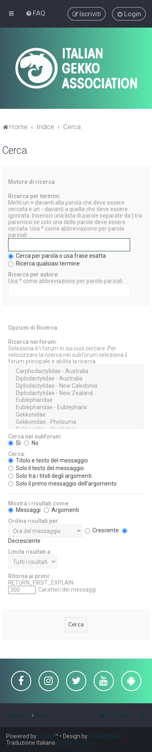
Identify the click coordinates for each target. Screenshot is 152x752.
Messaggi (24, 509)
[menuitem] (35, 13)
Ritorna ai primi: (29, 575)
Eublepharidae (76, 400)
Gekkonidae (76, 414)
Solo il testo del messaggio (46, 467)
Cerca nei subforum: (35, 435)
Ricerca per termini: (34, 195)
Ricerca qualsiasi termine (44, 263)
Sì (14, 442)
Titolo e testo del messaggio (48, 459)
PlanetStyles (105, 736)
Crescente (102, 530)
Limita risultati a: (30, 551)
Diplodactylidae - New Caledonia (76, 385)
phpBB (46, 736)
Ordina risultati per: (34, 520)
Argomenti (61, 509)
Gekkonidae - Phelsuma (76, 422)
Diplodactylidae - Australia (76, 378)
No (31, 442)
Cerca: (17, 453)
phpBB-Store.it (75, 742)
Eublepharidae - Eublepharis (76, 407)
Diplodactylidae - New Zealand (76, 392)
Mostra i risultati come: (39, 502)
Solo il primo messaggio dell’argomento (62, 483)
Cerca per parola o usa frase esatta (57, 255)
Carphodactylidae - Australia (76, 371)
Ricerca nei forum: (33, 341)
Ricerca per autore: (33, 274)
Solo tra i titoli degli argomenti (50, 475)
